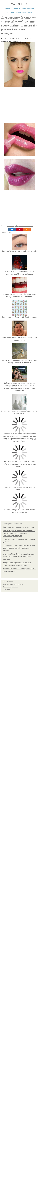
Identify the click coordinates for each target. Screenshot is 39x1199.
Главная (7, 8)
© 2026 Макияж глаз (8, 581)
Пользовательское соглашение (16, 584)
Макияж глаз (19, 4)
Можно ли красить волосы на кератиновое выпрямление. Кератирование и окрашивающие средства (19, 533)
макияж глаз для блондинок (14, 226)
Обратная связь (7, 589)
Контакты (5, 584)
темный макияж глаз (27, 226)
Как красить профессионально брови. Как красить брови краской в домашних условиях (19, 548)
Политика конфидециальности (10, 586)
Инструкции (21, 12)
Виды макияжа (28, 8)
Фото (29, 12)
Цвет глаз (10, 12)
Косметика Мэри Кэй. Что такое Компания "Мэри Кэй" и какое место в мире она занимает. (19, 556)
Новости (16, 8)
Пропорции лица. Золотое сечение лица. (18, 527)
